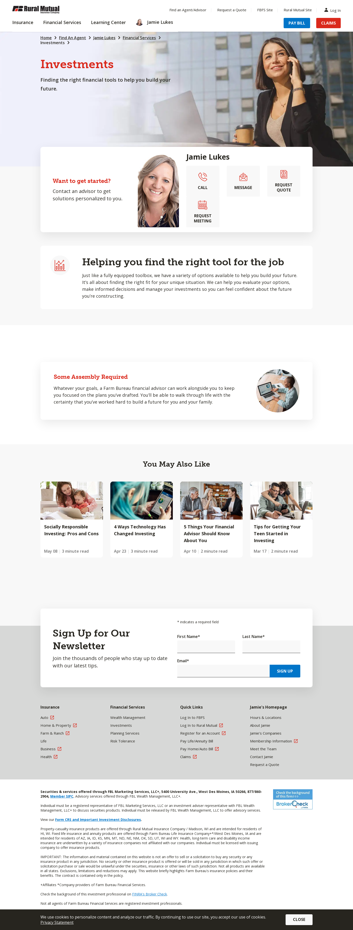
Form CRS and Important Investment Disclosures (98, 819)
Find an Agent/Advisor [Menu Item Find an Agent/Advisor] (187, 10)
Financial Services (139, 37)
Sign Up (285, 671)
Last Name (253, 636)
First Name (188, 636)
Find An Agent (72, 37)
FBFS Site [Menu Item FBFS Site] (265, 10)
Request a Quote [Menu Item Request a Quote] (231, 10)
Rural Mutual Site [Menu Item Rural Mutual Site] (298, 10)
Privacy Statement (57, 922)
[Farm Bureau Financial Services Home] (44, 10)
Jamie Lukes (104, 37)
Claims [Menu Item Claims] (328, 23)
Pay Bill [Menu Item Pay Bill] (297, 23)
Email (183, 660)
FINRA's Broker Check (149, 894)
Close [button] (299, 919)
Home (46, 37)
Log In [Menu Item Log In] (333, 10)
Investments (52, 42)
